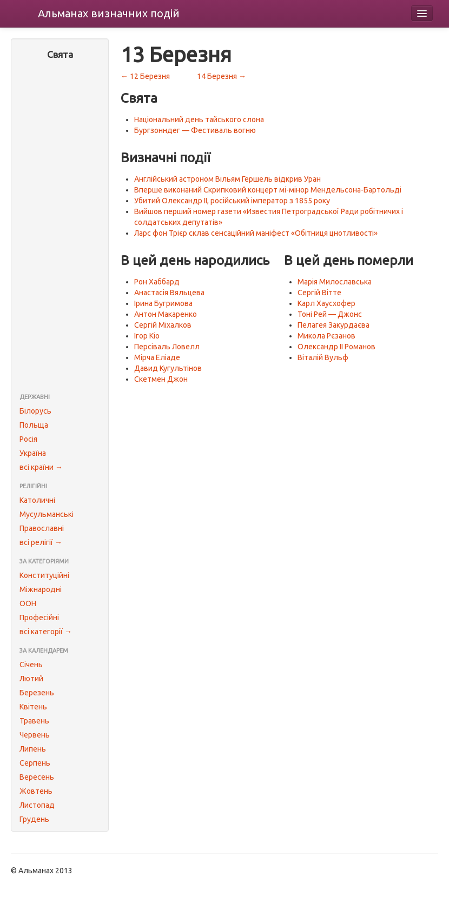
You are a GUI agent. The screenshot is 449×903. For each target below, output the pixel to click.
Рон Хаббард (157, 281)
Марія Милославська (335, 281)
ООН (27, 603)
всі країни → (41, 467)
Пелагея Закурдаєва (333, 325)
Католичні (37, 500)
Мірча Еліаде (157, 357)
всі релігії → (40, 542)
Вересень (36, 777)
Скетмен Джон (161, 379)
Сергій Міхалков (163, 325)
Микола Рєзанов (326, 335)
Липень (32, 749)
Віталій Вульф (323, 357)
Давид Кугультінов (168, 368)
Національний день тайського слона (199, 119)
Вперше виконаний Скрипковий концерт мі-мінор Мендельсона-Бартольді (267, 189)
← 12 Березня (145, 76)
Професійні (39, 617)
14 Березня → (221, 76)
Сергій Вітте (319, 292)
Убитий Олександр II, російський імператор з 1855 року (232, 200)
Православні (41, 528)
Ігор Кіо (147, 335)
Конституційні (44, 575)
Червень (34, 735)
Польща (33, 425)
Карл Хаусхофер (326, 303)
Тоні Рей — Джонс (330, 314)
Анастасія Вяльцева (169, 292)
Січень (31, 664)
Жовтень (35, 791)
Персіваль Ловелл (167, 346)
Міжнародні (40, 589)
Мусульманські (46, 514)
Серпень (34, 763)
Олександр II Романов (336, 346)
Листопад (37, 805)
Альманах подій (109, 13)
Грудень (34, 819)
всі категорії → (45, 631)
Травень (34, 720)
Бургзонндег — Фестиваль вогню (195, 130)
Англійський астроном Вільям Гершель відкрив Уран (227, 179)
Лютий (31, 678)
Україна (32, 453)
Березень (36, 692)
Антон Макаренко (165, 314)
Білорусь (35, 411)
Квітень (33, 706)
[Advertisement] (60, 227)
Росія (28, 439)
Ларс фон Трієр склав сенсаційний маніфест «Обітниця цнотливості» (256, 233)
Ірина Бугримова (163, 303)
